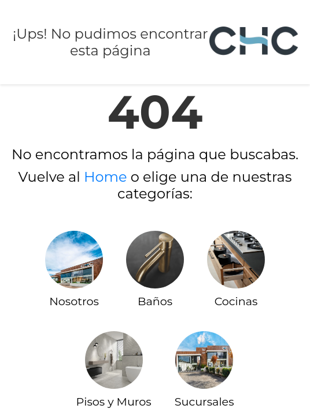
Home (105, 176)
